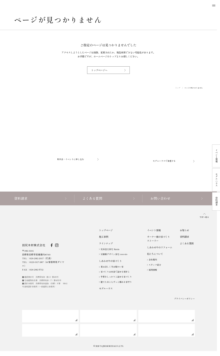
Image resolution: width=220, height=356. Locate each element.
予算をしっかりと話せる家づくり (115, 276)
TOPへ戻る (204, 215)
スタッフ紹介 (154, 264)
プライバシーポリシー (184, 298)
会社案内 (152, 259)
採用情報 (152, 269)
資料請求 (184, 236)
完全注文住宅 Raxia (109, 249)
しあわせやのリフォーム (159, 247)
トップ (177, 88)
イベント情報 (154, 230)
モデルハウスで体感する (174, 160)
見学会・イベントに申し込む (78, 159)
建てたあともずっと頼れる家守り (115, 281)
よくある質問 (187, 243)
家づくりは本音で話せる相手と (114, 271)
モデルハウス (106, 288)
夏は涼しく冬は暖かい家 (111, 266)
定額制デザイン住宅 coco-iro (113, 254)
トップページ (106, 230)
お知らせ (184, 230)
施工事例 (103, 236)
